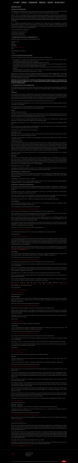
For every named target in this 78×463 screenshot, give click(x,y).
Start (16, 2)
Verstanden (64, 461)
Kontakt (60, 2)
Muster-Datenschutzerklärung (16, 445)
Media (42, 2)
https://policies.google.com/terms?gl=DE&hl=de (29, 284)
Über (24, 2)
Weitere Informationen (58, 461)
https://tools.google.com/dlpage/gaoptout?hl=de (19, 236)
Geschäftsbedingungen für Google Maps (57, 284)
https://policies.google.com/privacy (17, 292)
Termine (32, 2)
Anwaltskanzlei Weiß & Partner (28, 445)
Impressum (13, 453)
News (50, 2)
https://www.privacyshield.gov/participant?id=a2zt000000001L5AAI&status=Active (25, 209)
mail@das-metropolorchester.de (19, 47)
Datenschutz (13, 454)
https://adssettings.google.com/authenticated (19, 289)
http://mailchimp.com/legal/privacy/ (17, 420)
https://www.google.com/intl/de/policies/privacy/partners (21, 229)
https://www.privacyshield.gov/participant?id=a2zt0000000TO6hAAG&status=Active (25, 415)
